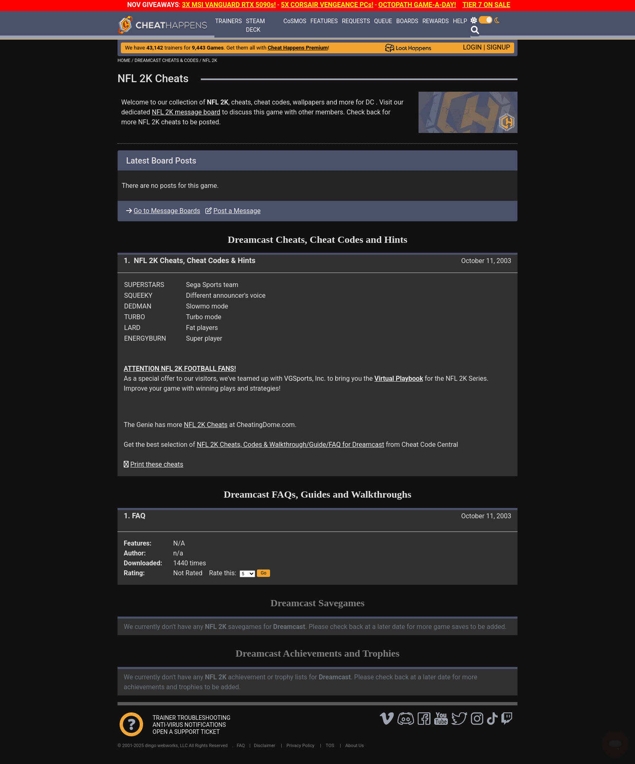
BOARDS (407, 21)
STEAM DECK (255, 25)
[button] (263, 573)
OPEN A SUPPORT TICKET (186, 731)
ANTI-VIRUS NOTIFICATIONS (189, 724)
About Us (355, 745)
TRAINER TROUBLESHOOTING (191, 717)
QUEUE (383, 21)
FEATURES (324, 21)
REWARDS (435, 21)
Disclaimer (264, 745)
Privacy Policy (301, 745)
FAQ (241, 745)
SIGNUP (498, 47)
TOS (330, 745)
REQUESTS (356, 21)
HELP (460, 21)
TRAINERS (228, 21)
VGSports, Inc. (305, 378)
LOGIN (472, 47)
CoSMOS (294, 21)
